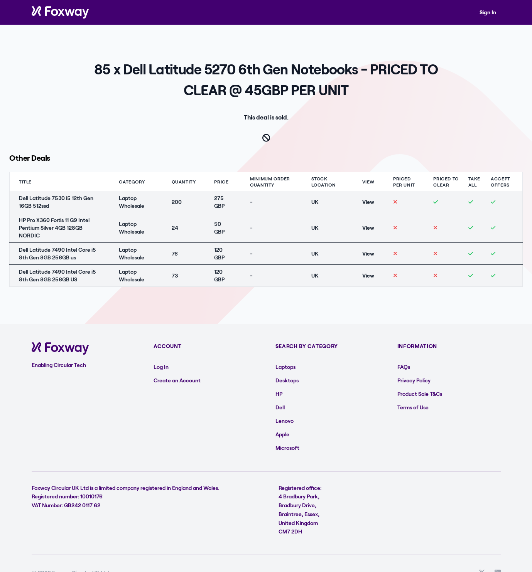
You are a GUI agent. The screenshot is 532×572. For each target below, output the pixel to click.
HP (278, 393)
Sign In (488, 12)
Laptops (285, 366)
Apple (282, 434)
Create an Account (177, 380)
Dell (280, 407)
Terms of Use (413, 407)
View (368, 202)
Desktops (287, 380)
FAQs (403, 366)
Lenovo (284, 420)
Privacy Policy (414, 380)
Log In (161, 366)
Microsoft (287, 447)
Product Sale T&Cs (419, 393)
